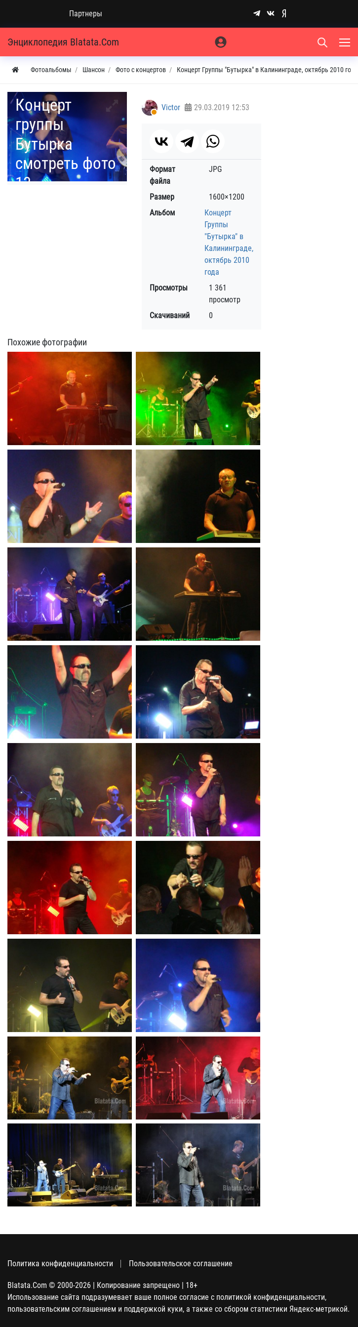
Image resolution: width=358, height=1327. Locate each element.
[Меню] (346, 42)
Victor (170, 107)
